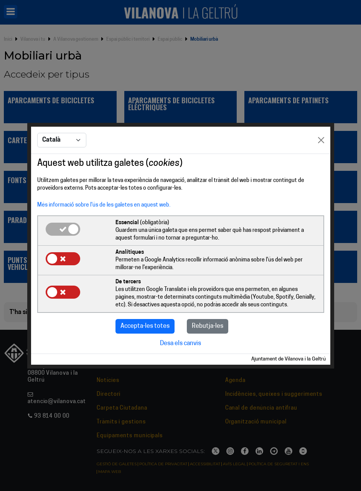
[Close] (321, 140)
